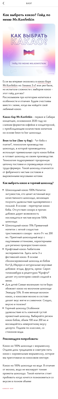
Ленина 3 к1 (29, 85)
